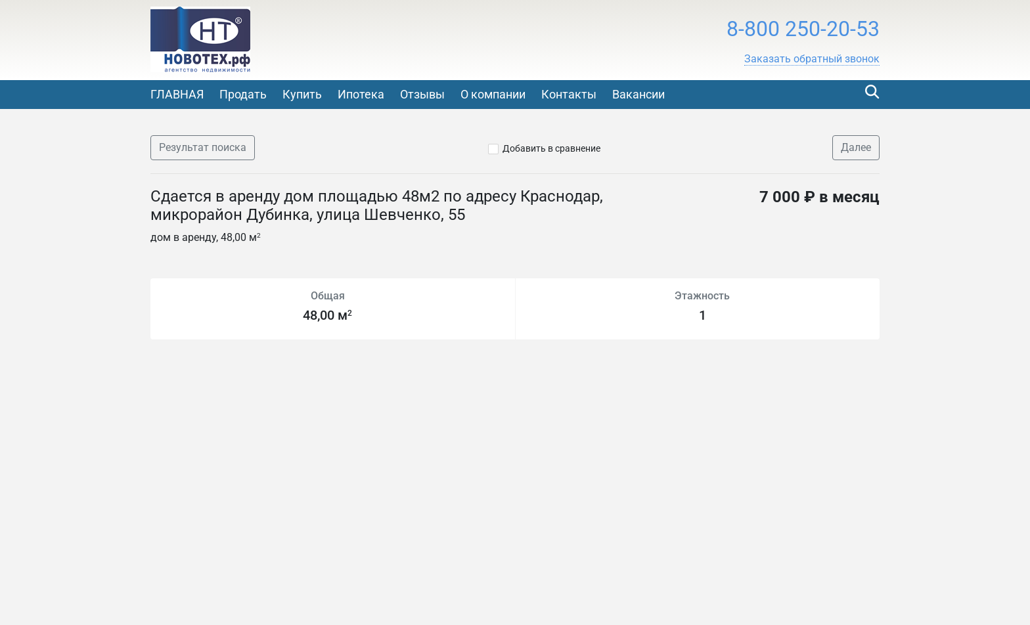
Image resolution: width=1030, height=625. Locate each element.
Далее (856, 147)
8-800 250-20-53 (803, 28)
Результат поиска (202, 147)
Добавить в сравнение (551, 148)
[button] (812, 59)
